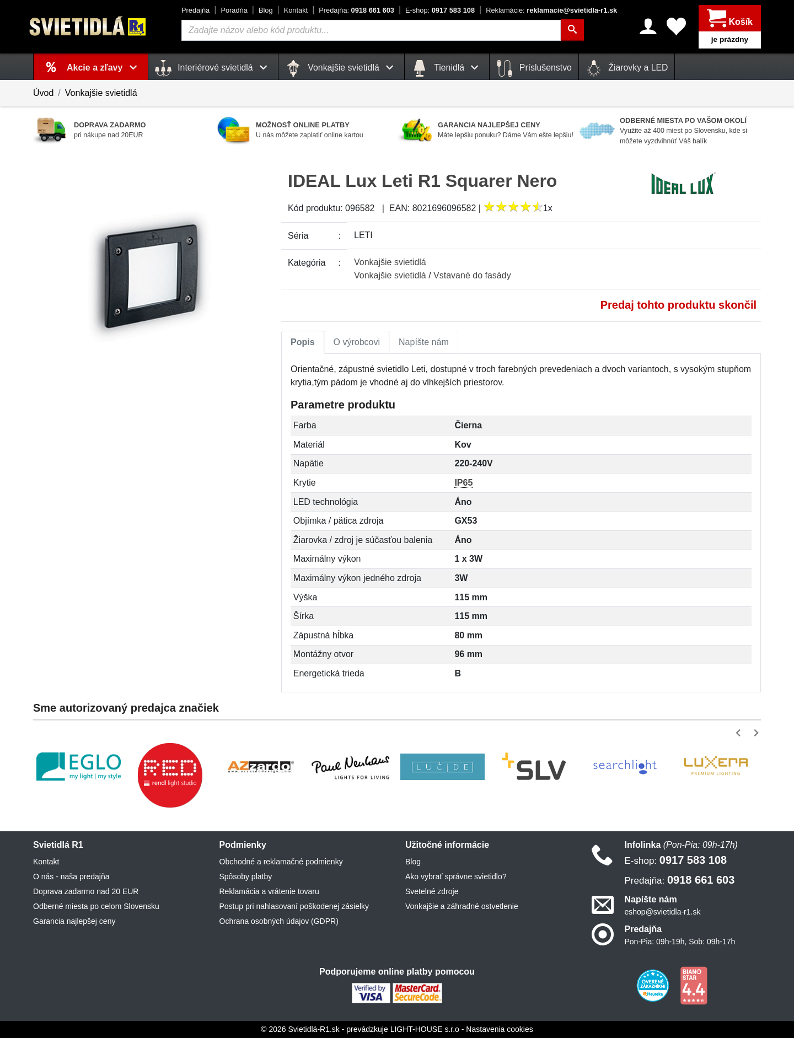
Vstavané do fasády (472, 275)
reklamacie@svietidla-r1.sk (551, 10)
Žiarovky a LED (627, 68)
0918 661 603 (356, 10)
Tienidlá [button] (446, 68)
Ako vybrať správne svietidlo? (455, 876)
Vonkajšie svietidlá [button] (341, 68)
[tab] (302, 342)
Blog (266, 10)
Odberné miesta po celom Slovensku (96, 906)
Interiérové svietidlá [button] (213, 68)
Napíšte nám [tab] (424, 342)
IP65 (463, 482)
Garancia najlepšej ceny (74, 921)
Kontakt (296, 10)
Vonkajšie (390, 262)
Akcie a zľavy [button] (104, 67)
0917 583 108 (440, 10)
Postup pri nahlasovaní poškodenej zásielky (294, 906)
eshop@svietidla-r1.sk (663, 911)
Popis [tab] (303, 342)
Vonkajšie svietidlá (101, 93)
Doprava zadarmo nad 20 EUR (85, 891)
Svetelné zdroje (432, 891)
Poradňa (234, 10)
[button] (740, 733)
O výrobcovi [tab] (357, 342)
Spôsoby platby (245, 876)
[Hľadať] (572, 30)
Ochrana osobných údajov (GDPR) (279, 921)
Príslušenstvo (533, 68)
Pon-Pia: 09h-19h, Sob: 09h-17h (680, 941)
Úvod (43, 93)
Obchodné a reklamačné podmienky (281, 861)
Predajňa (195, 10)
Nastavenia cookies (499, 1029)
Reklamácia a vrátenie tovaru (269, 891)
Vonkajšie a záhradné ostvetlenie (461, 906)
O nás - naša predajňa (71, 876)
